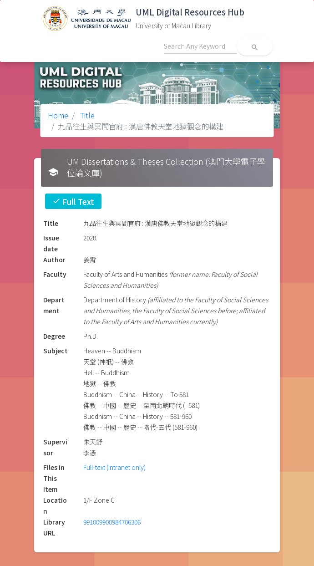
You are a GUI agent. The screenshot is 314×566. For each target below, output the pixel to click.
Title (86, 115)
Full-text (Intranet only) (114, 467)
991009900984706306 (112, 521)
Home (58, 115)
